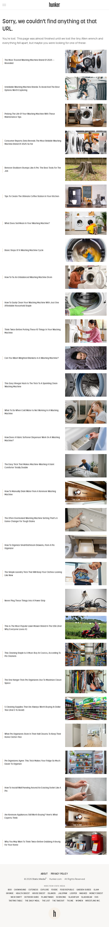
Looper (73, 893)
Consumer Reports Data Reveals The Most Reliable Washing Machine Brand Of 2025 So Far (33, 142)
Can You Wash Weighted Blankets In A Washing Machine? (32, 358)
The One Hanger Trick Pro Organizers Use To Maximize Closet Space (33, 681)
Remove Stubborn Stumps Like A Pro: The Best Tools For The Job (33, 169)
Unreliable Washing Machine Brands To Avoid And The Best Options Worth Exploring (32, 89)
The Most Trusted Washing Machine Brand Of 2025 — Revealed (29, 62)
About (44, 874)
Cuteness (33, 890)
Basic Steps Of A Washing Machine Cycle (24, 250)
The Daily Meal (32, 901)
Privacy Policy (59, 874)
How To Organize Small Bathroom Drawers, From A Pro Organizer (30, 547)
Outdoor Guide (31, 897)
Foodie (54, 890)
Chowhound (20, 890)
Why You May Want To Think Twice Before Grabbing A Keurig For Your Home (32, 843)
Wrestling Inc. (92, 901)
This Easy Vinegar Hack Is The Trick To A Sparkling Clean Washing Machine (31, 385)
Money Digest (96, 893)
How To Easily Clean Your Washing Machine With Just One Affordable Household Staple (32, 304)
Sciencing (61, 897)
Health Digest (23, 893)
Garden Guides (84, 890)
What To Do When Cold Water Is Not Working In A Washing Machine (31, 412)
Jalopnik (62, 893)
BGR (10, 890)
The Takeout (58, 901)
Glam (96, 890)
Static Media (38, 879)
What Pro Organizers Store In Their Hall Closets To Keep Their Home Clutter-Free (33, 735)
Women (79, 901)
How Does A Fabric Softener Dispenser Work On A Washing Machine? (32, 439)
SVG (96, 897)
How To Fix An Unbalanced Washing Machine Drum (28, 277)
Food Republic (67, 890)
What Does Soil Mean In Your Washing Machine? (27, 223)
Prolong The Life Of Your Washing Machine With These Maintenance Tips (30, 115)
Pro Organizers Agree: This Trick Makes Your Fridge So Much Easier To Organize (32, 762)
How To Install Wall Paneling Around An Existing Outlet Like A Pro (33, 789)
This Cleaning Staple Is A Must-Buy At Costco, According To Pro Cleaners (33, 654)
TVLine (70, 901)
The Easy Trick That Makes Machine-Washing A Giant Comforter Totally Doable (29, 466)
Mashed (83, 893)
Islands (52, 893)
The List (46, 901)
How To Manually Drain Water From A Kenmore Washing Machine (30, 493)
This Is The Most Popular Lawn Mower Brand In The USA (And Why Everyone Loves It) (33, 628)
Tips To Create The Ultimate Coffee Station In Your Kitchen (32, 196)
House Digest (38, 893)
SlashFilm (73, 897)
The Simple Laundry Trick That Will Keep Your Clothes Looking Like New (33, 574)
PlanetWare (47, 897)
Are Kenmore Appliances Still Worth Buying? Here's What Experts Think (31, 816)
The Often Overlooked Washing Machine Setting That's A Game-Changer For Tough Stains (31, 520)
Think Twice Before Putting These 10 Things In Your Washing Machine (33, 331)
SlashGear (86, 897)
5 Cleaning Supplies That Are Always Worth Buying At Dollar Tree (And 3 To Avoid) (33, 708)
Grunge (10, 893)
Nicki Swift (16, 897)
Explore (45, 890)
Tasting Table (16, 901)
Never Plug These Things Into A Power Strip (25, 601)
